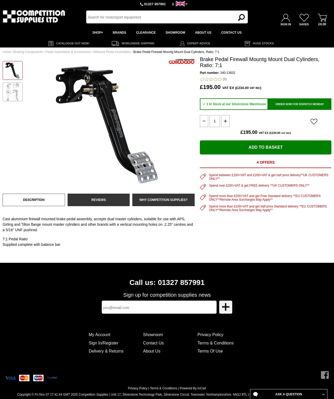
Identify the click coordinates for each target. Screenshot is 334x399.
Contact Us (153, 343)
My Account (99, 334)
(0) (213, 79)
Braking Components (28, 52)
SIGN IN (286, 24)
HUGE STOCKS (263, 43)
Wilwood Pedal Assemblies (112, 52)
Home (7, 52)
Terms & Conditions (216, 343)
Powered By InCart (193, 388)
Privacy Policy (211, 334)
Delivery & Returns (106, 351)
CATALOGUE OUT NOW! (73, 43)
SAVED (304, 24)
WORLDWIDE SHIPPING (138, 43)
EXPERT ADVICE (198, 43)
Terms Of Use (210, 351)
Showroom (153, 334)
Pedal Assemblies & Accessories (68, 52)
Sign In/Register (103, 343)
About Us (151, 351)
